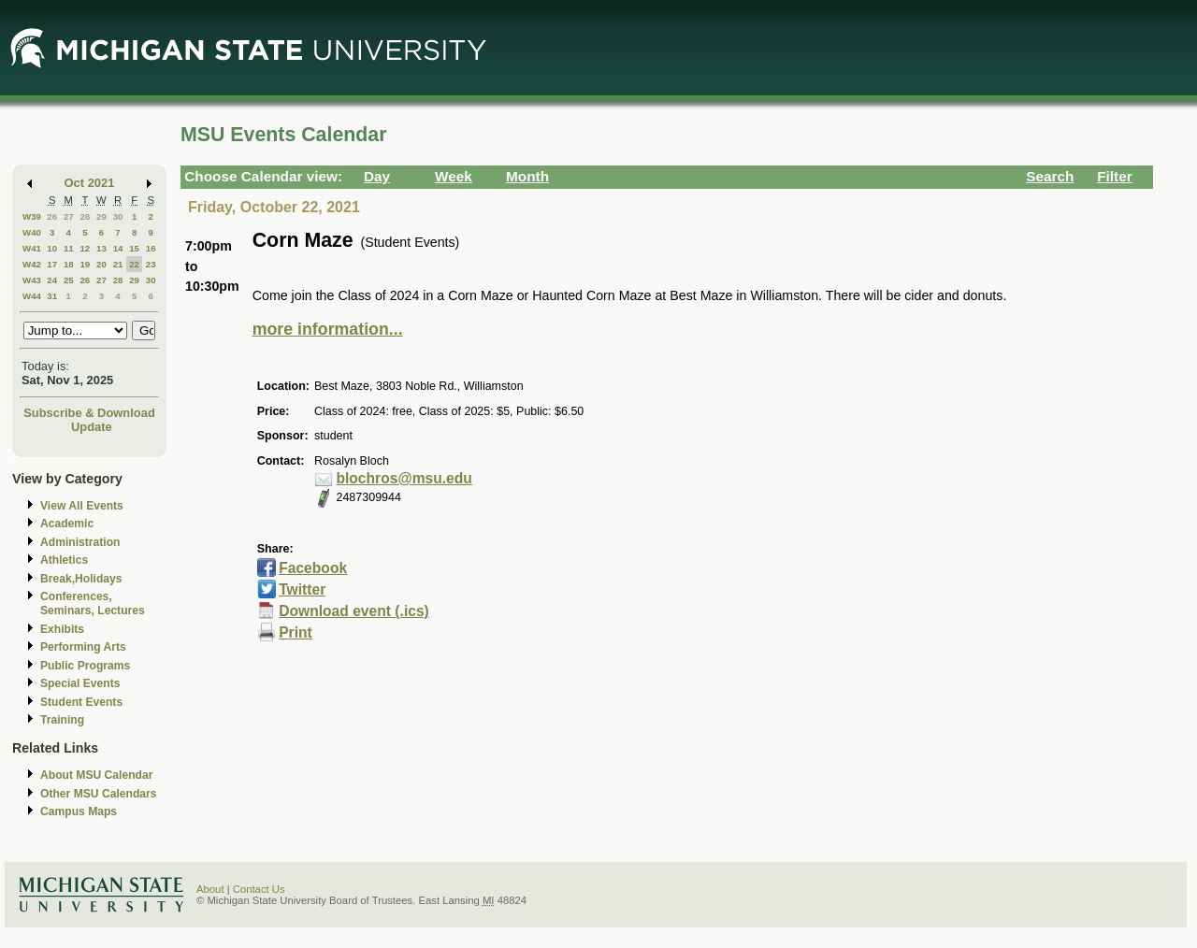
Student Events (81, 702)
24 (52, 280)
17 (52, 264)
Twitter (302, 589)
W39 (31, 216)
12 (84, 248)
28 (84, 216)
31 (52, 296)
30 (118, 216)
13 (101, 248)
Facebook (313, 568)
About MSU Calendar (96, 775)
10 (52, 248)
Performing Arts (83, 647)
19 (84, 264)
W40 (31, 232)
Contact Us (259, 889)
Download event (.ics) (354, 611)
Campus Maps (78, 811)
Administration (80, 542)
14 (118, 248)
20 (101, 264)
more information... (327, 329)
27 (69, 216)
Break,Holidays (81, 578)
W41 (31, 248)
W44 (31, 296)
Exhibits (62, 629)
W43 (31, 280)
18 (69, 264)
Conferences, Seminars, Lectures (92, 603)
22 (134, 264)
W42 (31, 264)
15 (134, 248)
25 (69, 280)
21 (118, 264)
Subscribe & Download (89, 413)
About (210, 889)
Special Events (80, 683)
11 (69, 248)
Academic (67, 523)
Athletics (64, 560)
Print (295, 632)
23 (151, 264)
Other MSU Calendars (98, 793)
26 (52, 216)
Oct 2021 (90, 183)
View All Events (81, 505)
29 (101, 216)
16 (151, 248)
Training (62, 719)
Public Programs (85, 665)
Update (91, 427)
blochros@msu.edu (403, 478)
